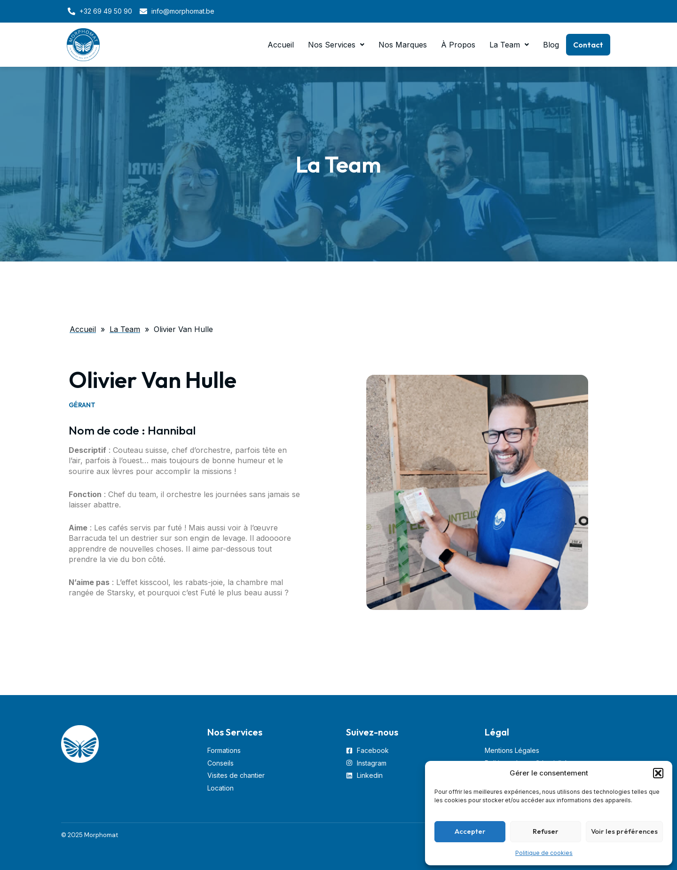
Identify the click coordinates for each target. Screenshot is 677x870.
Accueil (281, 44)
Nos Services (336, 44)
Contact (588, 44)
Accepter (470, 831)
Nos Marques (402, 44)
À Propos (458, 44)
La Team (509, 44)
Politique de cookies (544, 852)
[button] (658, 773)
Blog (551, 44)
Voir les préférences (624, 831)
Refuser (546, 831)
